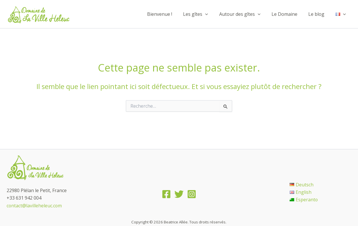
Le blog (319, 14)
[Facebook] (166, 194)
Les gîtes (204, 14)
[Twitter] (179, 194)
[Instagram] (191, 194)
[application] (214, 14)
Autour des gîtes (246, 14)
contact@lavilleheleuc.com (34, 205)
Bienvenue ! (169, 14)
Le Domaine (289, 14)
